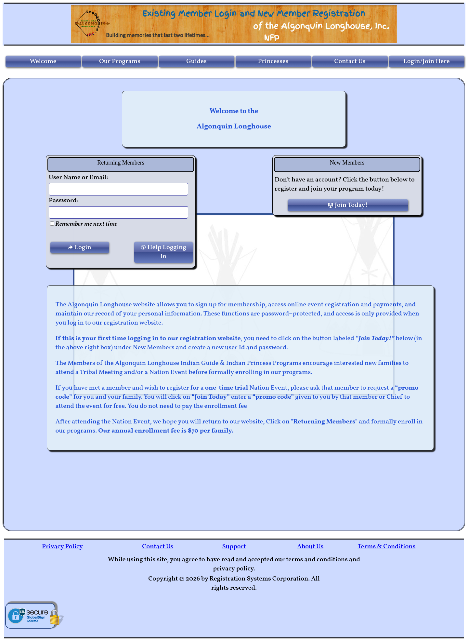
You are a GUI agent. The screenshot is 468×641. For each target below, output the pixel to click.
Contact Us (157, 546)
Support (234, 546)
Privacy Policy (62, 546)
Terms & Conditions (386, 546)
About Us (310, 546)
